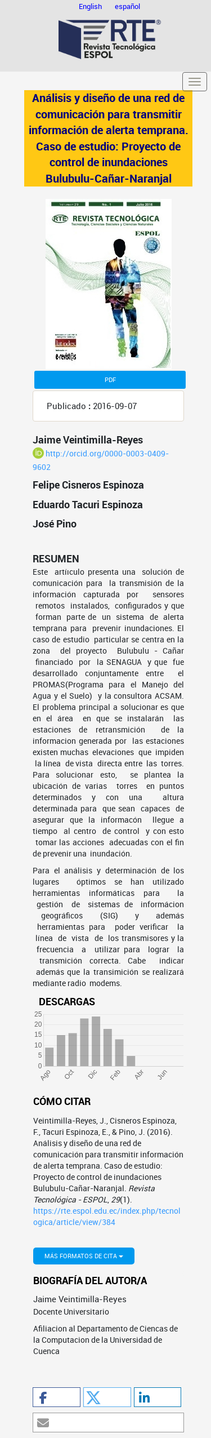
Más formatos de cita (83, 1255)
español (127, 6)
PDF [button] (110, 379)
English (91, 6)
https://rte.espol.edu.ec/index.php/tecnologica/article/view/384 (107, 1216)
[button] (56, 1397)
